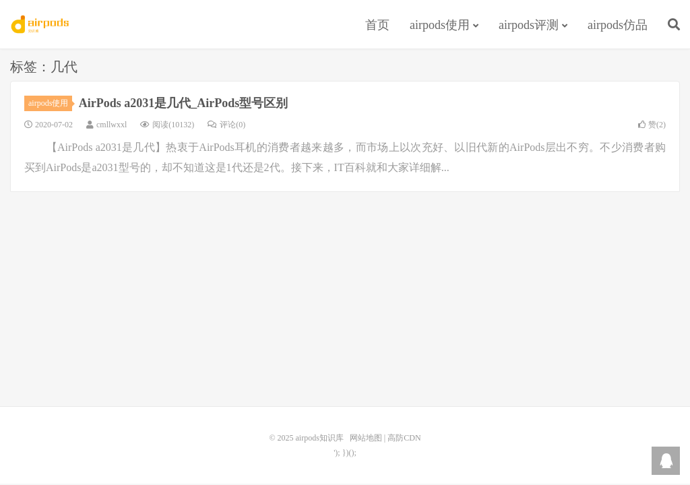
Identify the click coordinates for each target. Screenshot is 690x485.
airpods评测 (529, 25)
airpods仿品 (618, 25)
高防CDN (403, 438)
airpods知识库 (41, 24)
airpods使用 (440, 25)
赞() (652, 124)
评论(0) (226, 124)
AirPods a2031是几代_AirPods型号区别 (183, 103)
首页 (377, 25)
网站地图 (366, 438)
